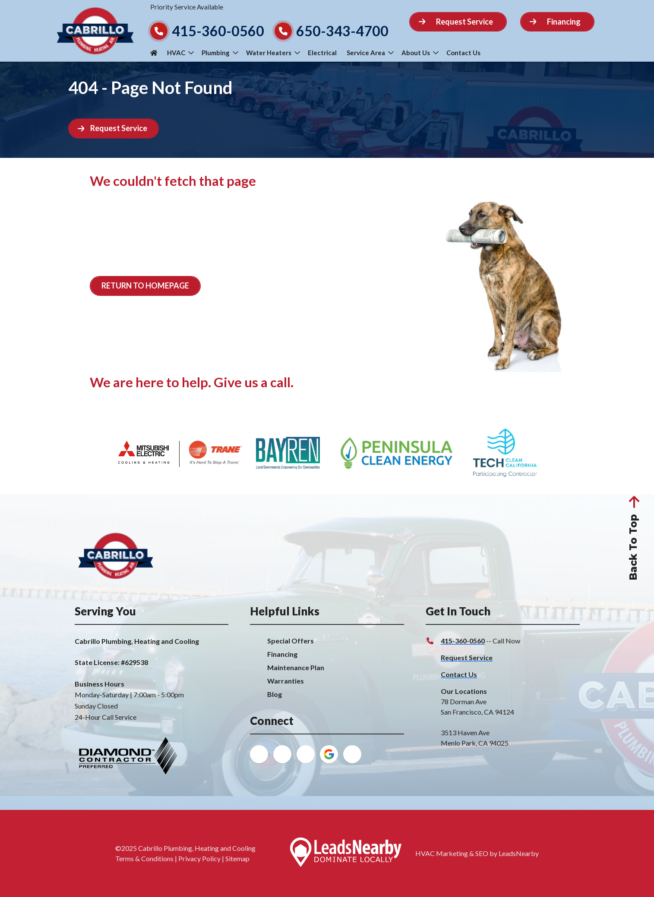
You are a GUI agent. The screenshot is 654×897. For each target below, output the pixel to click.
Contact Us (463, 52)
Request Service (467, 657)
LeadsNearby (519, 853)
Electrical (322, 52)
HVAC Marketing (441, 853)
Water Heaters (273, 52)
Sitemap (237, 858)
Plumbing (220, 52)
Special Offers (290, 641)
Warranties (285, 681)
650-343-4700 (342, 30)
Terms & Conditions (144, 858)
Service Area (370, 52)
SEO (481, 853)
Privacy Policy (199, 858)
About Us (420, 52)
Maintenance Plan (295, 667)
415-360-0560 (218, 30)
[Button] (458, 22)
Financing (282, 654)
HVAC (180, 52)
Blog (274, 694)
